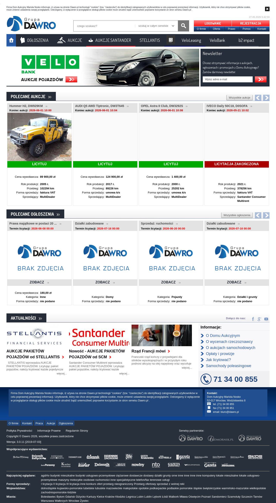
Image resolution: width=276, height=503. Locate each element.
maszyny (63, 479)
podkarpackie (158, 488)
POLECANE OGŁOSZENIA (35, 214)
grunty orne (170, 475)
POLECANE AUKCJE (31, 96)
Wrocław (74, 500)
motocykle (76, 479)
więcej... (62, 373)
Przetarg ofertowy (145, 484)
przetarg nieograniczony (118, 484)
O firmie (201, 28)
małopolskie (130, 488)
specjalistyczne (126, 479)
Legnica (131, 496)
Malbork (174, 496)
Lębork (157, 496)
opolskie (143, 488)
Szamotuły (234, 496)
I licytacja (46, 484)
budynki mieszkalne (62, 475)
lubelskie (88, 488)
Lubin (140, 496)
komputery (208, 475)
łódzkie (71, 492)
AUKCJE (75, 40)
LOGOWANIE (213, 23)
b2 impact (246, 40)
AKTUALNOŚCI (26, 318)
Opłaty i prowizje (220, 354)
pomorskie (186, 488)
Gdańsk (70, 496)
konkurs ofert (94, 484)
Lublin (148, 496)
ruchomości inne (105, 479)
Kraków (109, 496)
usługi (165, 479)
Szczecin (246, 496)
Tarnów (257, 496)
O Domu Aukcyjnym (223, 335)
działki (158, 475)
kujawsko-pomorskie (70, 488)
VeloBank (217, 40)
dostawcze (136, 475)
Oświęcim (194, 496)
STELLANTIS (150, 40)
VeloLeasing (191, 40)
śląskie (197, 488)
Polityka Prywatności (19, 430)
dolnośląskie (48, 488)
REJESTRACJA (250, 23)
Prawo (231, 28)
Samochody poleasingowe (228, 366)
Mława (184, 496)
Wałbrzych (61, 500)
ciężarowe (122, 475)
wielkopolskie (257, 488)
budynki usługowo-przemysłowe (95, 475)
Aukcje (51, 423)
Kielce (100, 496)
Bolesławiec (48, 496)
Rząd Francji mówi (149, 351)
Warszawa (47, 500)
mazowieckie (114, 488)
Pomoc (247, 28)
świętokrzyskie (212, 488)
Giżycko (81, 496)
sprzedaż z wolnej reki (170, 484)
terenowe (155, 479)
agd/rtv (45, 475)
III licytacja (73, 484)
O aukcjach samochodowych (230, 348)
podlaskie (173, 488)
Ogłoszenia (66, 423)
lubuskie (100, 488)
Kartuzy (91, 496)
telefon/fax (142, 479)
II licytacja (59, 484)
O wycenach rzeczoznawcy (229, 342)
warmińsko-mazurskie (235, 488)
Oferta (216, 28)
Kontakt (261, 28)
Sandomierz (219, 496)
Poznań (206, 496)
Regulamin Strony (77, 430)
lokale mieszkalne (227, 475)
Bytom (60, 496)
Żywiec (84, 500)
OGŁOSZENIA (38, 40)
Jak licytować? (218, 360)
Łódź (165, 496)
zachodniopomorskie (54, 492)
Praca (39, 423)
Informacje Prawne (49, 430)
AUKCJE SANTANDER (113, 40)
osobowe (89, 479)
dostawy (148, 475)
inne (180, 475)
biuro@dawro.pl (230, 411)
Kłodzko (120, 496)
